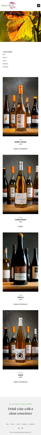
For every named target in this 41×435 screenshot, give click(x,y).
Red (4, 54)
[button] (38, 5)
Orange (5, 67)
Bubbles (5, 63)
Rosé (4, 60)
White (5, 57)
